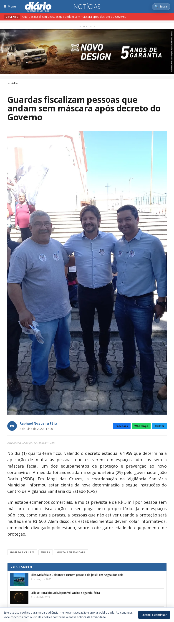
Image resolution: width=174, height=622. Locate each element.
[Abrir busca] (161, 6)
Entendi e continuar (154, 615)
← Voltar (13, 83)
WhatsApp (141, 426)
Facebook (122, 426)
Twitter (159, 426)
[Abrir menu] (10, 6)
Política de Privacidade (91, 617)
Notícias (87, 6)
